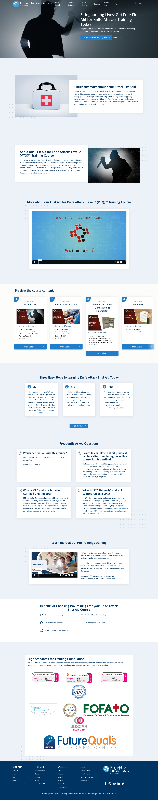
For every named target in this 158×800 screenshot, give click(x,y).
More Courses (85, 4)
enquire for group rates (38, 397)
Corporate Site (17, 780)
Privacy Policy (85, 770)
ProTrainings (63, 794)
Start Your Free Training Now (95, 37)
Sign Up (60, 774)
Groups (37, 777)
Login (59, 770)
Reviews (60, 780)
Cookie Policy (85, 780)
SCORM (123, 501)
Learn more (117, 37)
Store (117, 4)
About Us (15, 770)
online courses (118, 508)
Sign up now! (78, 426)
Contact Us (61, 784)
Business (97, 4)
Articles (60, 777)
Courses (37, 774)
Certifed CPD (57, 503)
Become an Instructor (19, 784)
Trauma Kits (106, 4)
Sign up (32, 392)
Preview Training (71, 4)
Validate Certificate (41, 784)
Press (14, 774)
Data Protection (86, 774)
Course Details (57, 4)
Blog (13, 777)
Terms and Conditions (88, 777)
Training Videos (40, 770)
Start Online (29, 347)
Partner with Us (63, 787)
